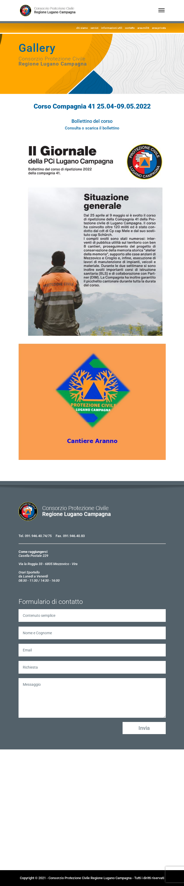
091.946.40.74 (36, 536)
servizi (94, 27)
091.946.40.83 (74, 536)
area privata (159, 27)
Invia (144, 728)
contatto (130, 27)
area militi (143, 27)
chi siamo (82, 27)
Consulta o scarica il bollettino (92, 128)
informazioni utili (111, 27)
